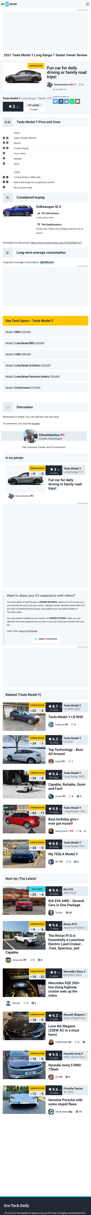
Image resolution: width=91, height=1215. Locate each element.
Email (77, 101)
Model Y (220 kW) (18, 332)
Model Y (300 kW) (18, 354)
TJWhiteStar (58, 1042)
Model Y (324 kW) (28, 365)
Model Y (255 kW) (25, 343)
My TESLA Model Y (63, 854)
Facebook (60, 101)
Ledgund (56, 724)
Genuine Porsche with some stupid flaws (65, 1102)
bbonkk (13, 1003)
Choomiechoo (58, 84)
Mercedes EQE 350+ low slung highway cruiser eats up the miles (64, 989)
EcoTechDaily (16, 1206)
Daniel (55, 761)
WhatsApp (72, 101)
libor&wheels (58, 1111)
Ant (53, 1076)
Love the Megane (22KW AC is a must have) (63, 1030)
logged (35, 105)
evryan (55, 796)
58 (70, 912)
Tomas (55, 912)
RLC (53, 861)
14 (80, 1111)
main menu (87, 3)
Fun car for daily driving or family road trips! (65, 484)
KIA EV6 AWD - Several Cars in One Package (66, 903)
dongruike (14, 960)
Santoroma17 (59, 831)
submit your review (47, 639)
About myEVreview (28, 631)
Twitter (55, 101)
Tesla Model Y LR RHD (65, 717)
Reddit (66, 101)
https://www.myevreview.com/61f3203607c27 (56, 242)
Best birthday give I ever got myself (63, 821)
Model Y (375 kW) (23, 387)
